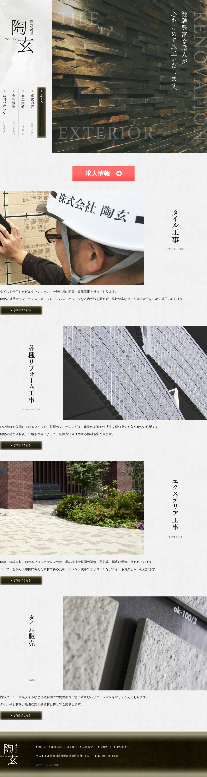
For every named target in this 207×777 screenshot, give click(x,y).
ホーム (41, 746)
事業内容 (55, 746)
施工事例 (71, 746)
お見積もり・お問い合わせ (113, 746)
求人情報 (103, 173)
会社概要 (86, 746)
